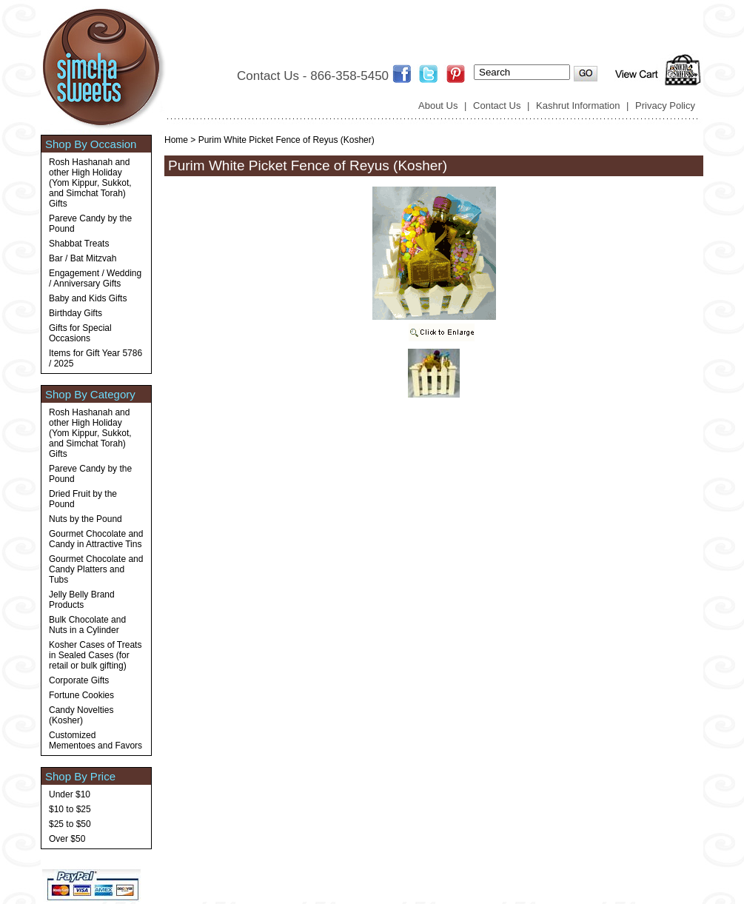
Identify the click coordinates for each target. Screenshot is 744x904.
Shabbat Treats (79, 243)
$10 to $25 (70, 809)
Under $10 (69, 794)
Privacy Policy (665, 105)
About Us (438, 105)
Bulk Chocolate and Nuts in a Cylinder (87, 625)
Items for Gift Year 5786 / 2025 (95, 358)
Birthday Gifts (75, 313)
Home (176, 140)
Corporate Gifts (79, 680)
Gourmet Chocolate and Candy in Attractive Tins (96, 539)
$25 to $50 (70, 824)
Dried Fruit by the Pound (83, 499)
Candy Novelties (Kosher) (81, 715)
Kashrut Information (578, 105)
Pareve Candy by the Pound (90, 223)
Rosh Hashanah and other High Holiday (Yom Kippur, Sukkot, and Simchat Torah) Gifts (90, 183)
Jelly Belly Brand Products (82, 599)
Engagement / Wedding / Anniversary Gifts (95, 278)
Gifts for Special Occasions (80, 333)
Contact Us (496, 105)
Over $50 (67, 839)
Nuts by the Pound (85, 519)
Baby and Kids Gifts (88, 298)
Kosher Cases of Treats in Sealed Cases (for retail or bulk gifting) (95, 655)
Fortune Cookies (81, 695)
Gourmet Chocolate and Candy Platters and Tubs (96, 569)
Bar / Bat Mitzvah (82, 258)
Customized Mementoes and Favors (95, 740)
